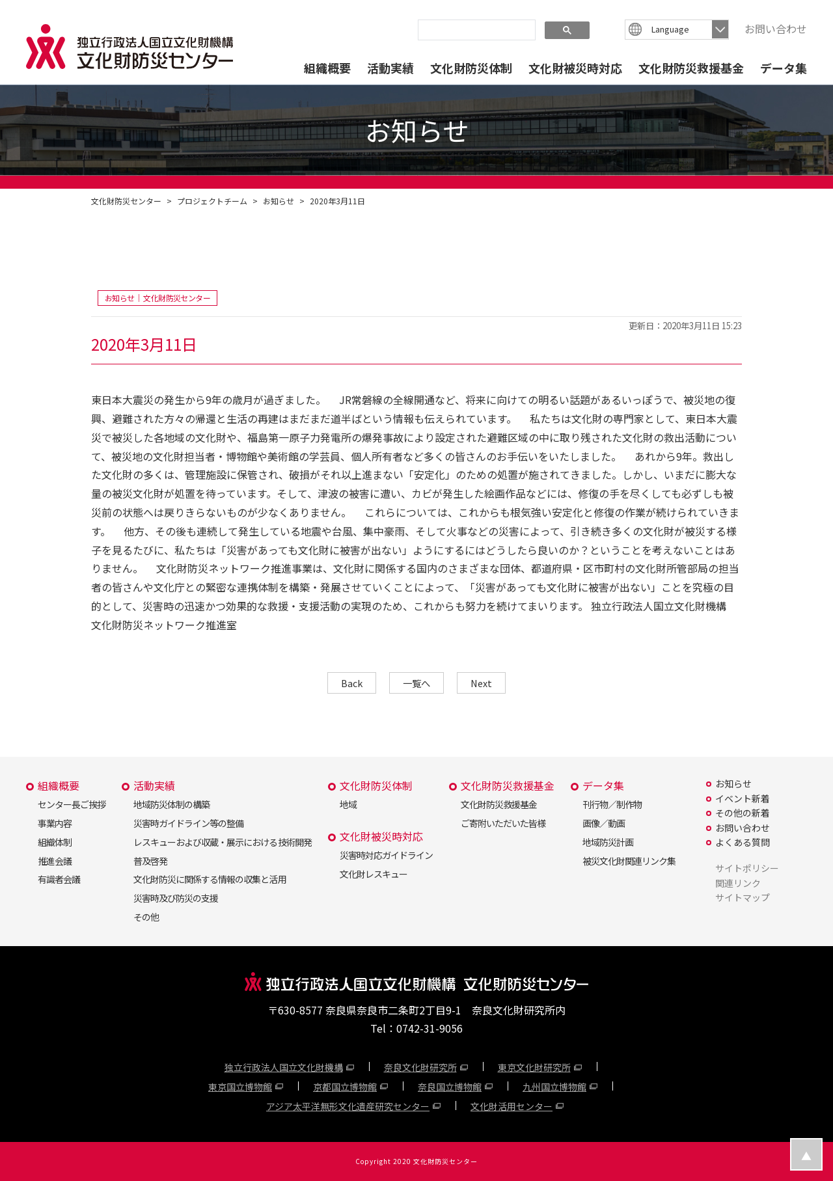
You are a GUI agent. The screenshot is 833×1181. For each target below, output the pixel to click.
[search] (475, 29)
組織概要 (327, 67)
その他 (146, 916)
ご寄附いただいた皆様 (503, 823)
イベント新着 (742, 798)
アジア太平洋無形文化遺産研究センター (348, 1106)
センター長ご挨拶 (71, 804)
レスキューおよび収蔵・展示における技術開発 (222, 841)
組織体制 (55, 841)
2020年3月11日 (337, 200)
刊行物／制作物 (612, 804)
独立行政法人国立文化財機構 (284, 1067)
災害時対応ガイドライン (386, 855)
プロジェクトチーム (212, 200)
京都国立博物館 (345, 1086)
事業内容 (55, 823)
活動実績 (390, 67)
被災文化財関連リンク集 (629, 860)
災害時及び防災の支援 (175, 897)
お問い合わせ (775, 28)
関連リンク (738, 882)
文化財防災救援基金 (691, 67)
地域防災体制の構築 (171, 804)
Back (351, 683)
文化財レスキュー (373, 873)
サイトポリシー (747, 868)
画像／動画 (603, 823)
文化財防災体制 (471, 67)
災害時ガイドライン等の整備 (188, 823)
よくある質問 (742, 841)
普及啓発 (150, 860)
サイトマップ (742, 897)
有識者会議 (59, 879)
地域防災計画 (607, 841)
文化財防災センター (126, 200)
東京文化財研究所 (534, 1067)
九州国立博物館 (554, 1086)
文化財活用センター (512, 1106)
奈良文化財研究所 (420, 1067)
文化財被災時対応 (575, 67)
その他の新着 (742, 812)
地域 (348, 804)
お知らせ (278, 200)
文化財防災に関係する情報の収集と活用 (209, 879)
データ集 (783, 67)
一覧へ (416, 683)
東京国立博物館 (240, 1086)
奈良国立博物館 (450, 1086)
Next (481, 683)
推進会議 (55, 860)
